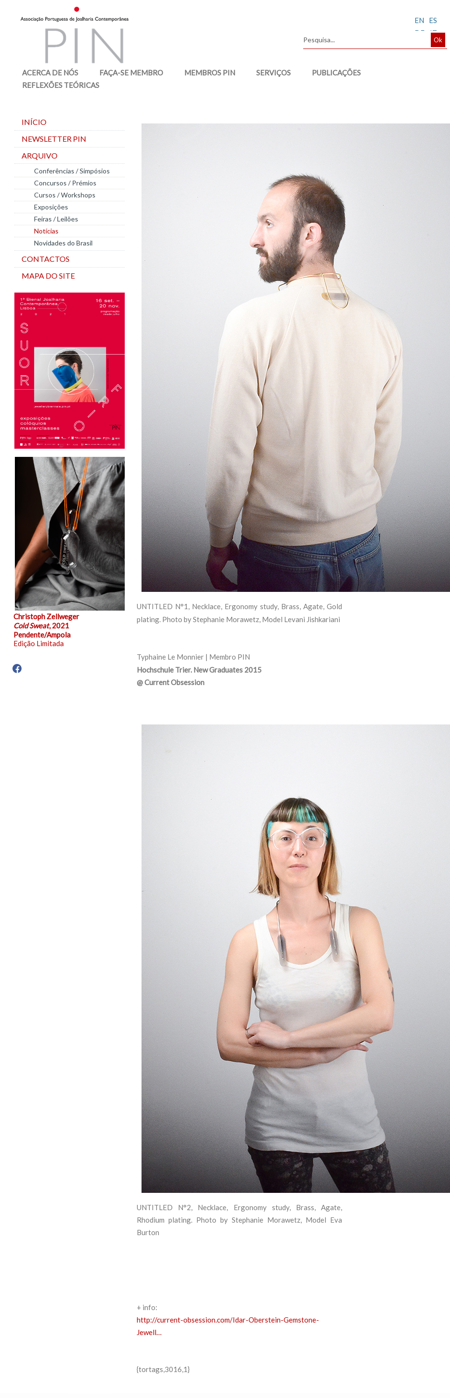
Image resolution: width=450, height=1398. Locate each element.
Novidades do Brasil (63, 243)
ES (433, 20)
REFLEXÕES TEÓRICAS (56, 85)
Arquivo (40, 155)
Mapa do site (48, 275)
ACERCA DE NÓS (46, 72)
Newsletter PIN (54, 138)
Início (34, 121)
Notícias (46, 231)
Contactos (46, 258)
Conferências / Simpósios (72, 171)
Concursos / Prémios (65, 183)
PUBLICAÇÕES (332, 72)
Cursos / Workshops (64, 195)
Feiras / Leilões (56, 219)
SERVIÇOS (269, 72)
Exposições (51, 207)
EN (419, 20)
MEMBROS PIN (205, 72)
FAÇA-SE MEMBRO (127, 72)
